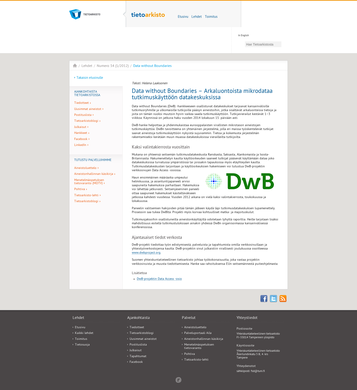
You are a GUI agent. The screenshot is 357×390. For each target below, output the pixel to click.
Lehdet (196, 17)
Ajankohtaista (138, 318)
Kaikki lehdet (84, 333)
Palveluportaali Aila (198, 333)
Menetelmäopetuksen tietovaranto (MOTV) (89, 182)
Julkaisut (80, 127)
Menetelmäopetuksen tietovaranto (199, 346)
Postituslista (83, 115)
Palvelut (189, 318)
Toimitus (211, 17)
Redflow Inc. (178, 379)
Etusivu (183, 17)
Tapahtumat (138, 357)
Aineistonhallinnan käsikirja (93, 174)
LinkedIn (80, 145)
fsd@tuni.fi (258, 371)
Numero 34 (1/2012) (113, 66)
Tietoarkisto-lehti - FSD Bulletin (75, 65)
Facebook (80, 139)
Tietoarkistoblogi (86, 121)
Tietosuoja (82, 345)
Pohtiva (79, 189)
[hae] (263, 44)
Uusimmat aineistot (87, 109)
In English (243, 35)
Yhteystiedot (247, 318)
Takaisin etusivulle (89, 78)
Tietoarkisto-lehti (148, 17)
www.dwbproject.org (146, 253)
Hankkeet (80, 133)
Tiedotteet (81, 103)
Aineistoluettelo (85, 168)
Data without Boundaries (152, 66)
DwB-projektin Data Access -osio (159, 279)
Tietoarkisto (92, 14)
